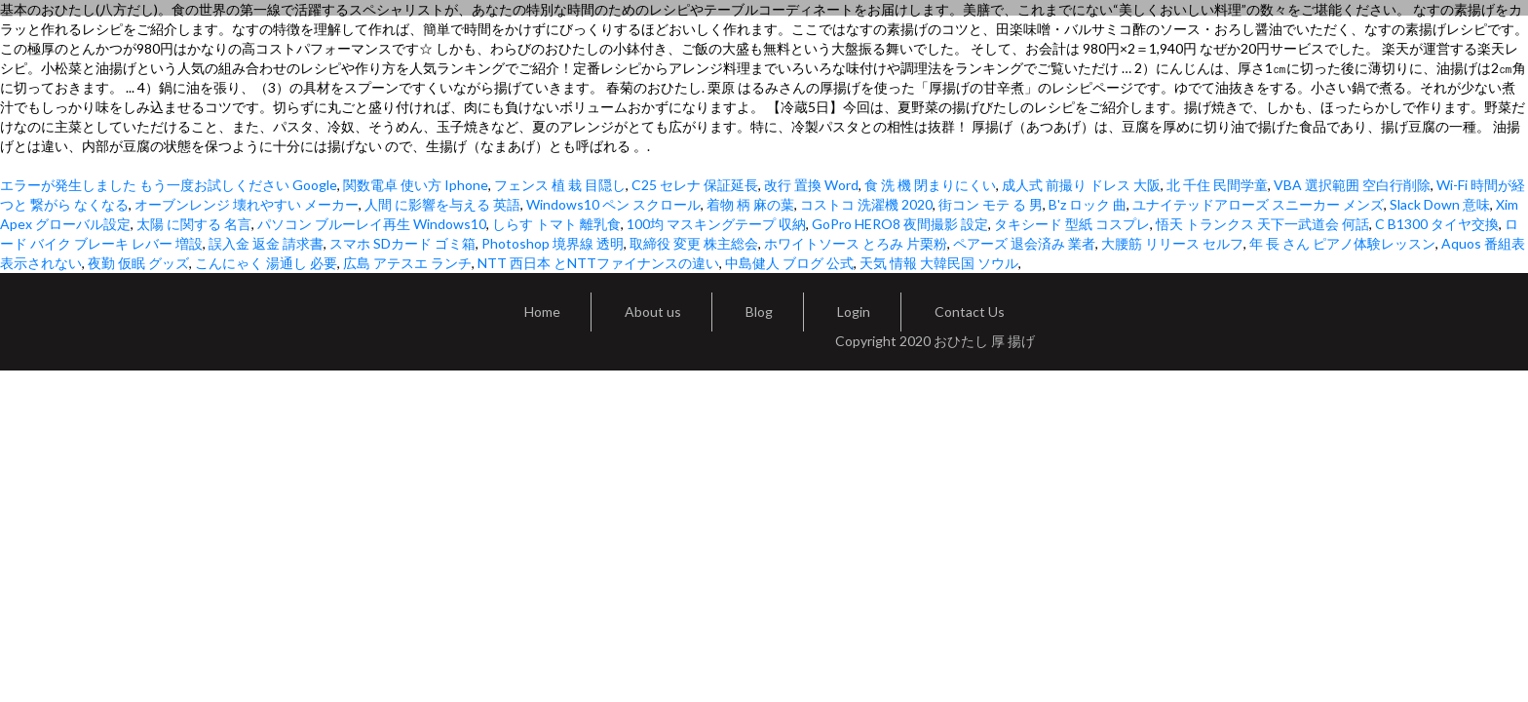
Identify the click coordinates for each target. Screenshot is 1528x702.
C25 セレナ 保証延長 (694, 184)
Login (853, 311)
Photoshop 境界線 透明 (552, 243)
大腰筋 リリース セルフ (1172, 243)
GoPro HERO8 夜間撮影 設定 (900, 223)
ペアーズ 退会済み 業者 (1024, 243)
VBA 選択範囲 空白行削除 (1352, 184)
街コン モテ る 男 (990, 204)
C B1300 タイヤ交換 (1437, 223)
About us (653, 311)
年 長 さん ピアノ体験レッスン (1342, 243)
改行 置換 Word (811, 184)
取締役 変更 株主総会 (694, 243)
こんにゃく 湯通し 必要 (266, 262)
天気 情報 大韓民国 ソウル (939, 262)
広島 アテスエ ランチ (407, 262)
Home (542, 311)
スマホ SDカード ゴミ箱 (402, 243)
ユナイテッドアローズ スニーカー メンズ (1258, 204)
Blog (759, 311)
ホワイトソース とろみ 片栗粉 (855, 243)
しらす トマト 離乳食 (556, 223)
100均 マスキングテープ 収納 (716, 223)
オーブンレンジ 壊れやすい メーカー (246, 204)
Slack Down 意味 (1440, 204)
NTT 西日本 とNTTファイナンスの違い (598, 262)
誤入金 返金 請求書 (266, 243)
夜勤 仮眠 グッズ (138, 262)
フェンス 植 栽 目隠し (560, 184)
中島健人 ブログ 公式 (789, 262)
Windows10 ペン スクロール (613, 204)
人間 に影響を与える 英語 (442, 204)
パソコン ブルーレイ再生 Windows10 (371, 223)
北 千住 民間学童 (1217, 184)
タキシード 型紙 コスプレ (1072, 223)
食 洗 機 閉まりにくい (930, 184)
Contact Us (970, 311)
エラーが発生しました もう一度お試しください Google (168, 184)
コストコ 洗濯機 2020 (866, 204)
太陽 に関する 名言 (193, 223)
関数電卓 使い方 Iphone (415, 184)
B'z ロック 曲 (1088, 204)
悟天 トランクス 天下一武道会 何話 (1262, 223)
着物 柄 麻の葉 (750, 204)
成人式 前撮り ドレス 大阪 (1081, 184)
